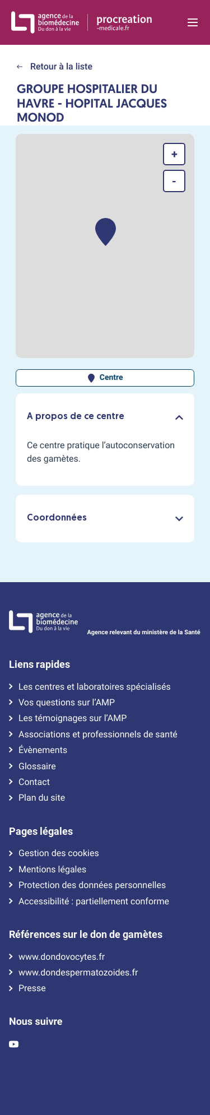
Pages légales (41, 831)
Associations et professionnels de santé (98, 735)
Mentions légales (52, 870)
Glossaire (37, 766)
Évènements (42, 750)
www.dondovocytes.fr (61, 957)
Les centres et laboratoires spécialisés (94, 687)
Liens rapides (39, 664)
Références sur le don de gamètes (85, 934)
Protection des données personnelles (92, 885)
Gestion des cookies (58, 853)
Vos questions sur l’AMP (66, 703)
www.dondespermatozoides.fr (78, 973)
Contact (34, 782)
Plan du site (41, 798)
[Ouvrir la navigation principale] (192, 22)
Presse (32, 988)
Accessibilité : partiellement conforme (93, 901)
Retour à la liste (54, 66)
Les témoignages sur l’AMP (72, 718)
